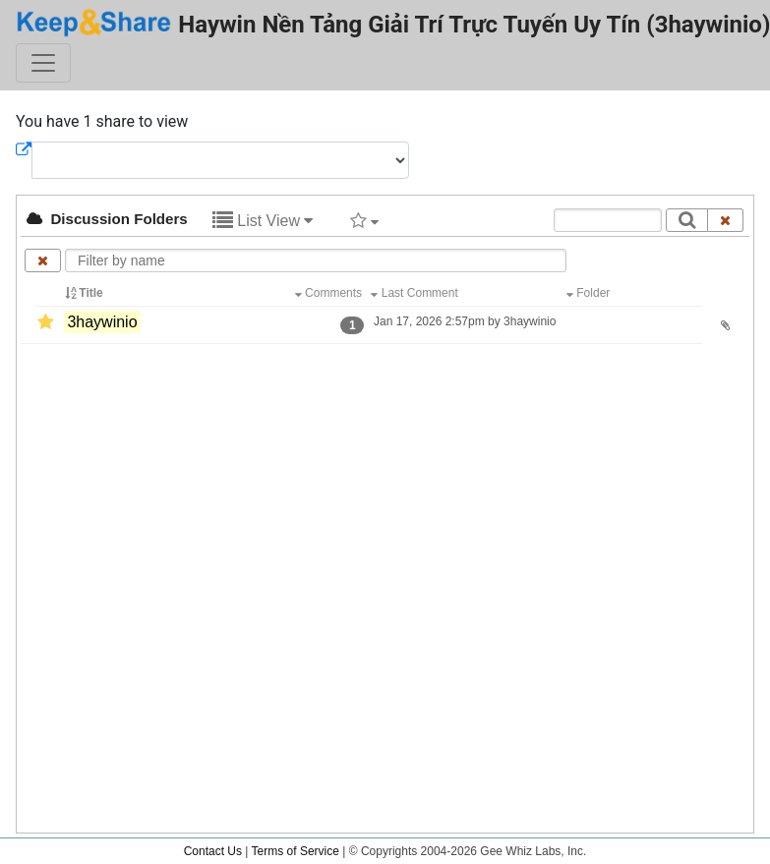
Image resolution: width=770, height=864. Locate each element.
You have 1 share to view (102, 121)
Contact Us (213, 851)
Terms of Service (295, 851)
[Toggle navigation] (43, 63)
